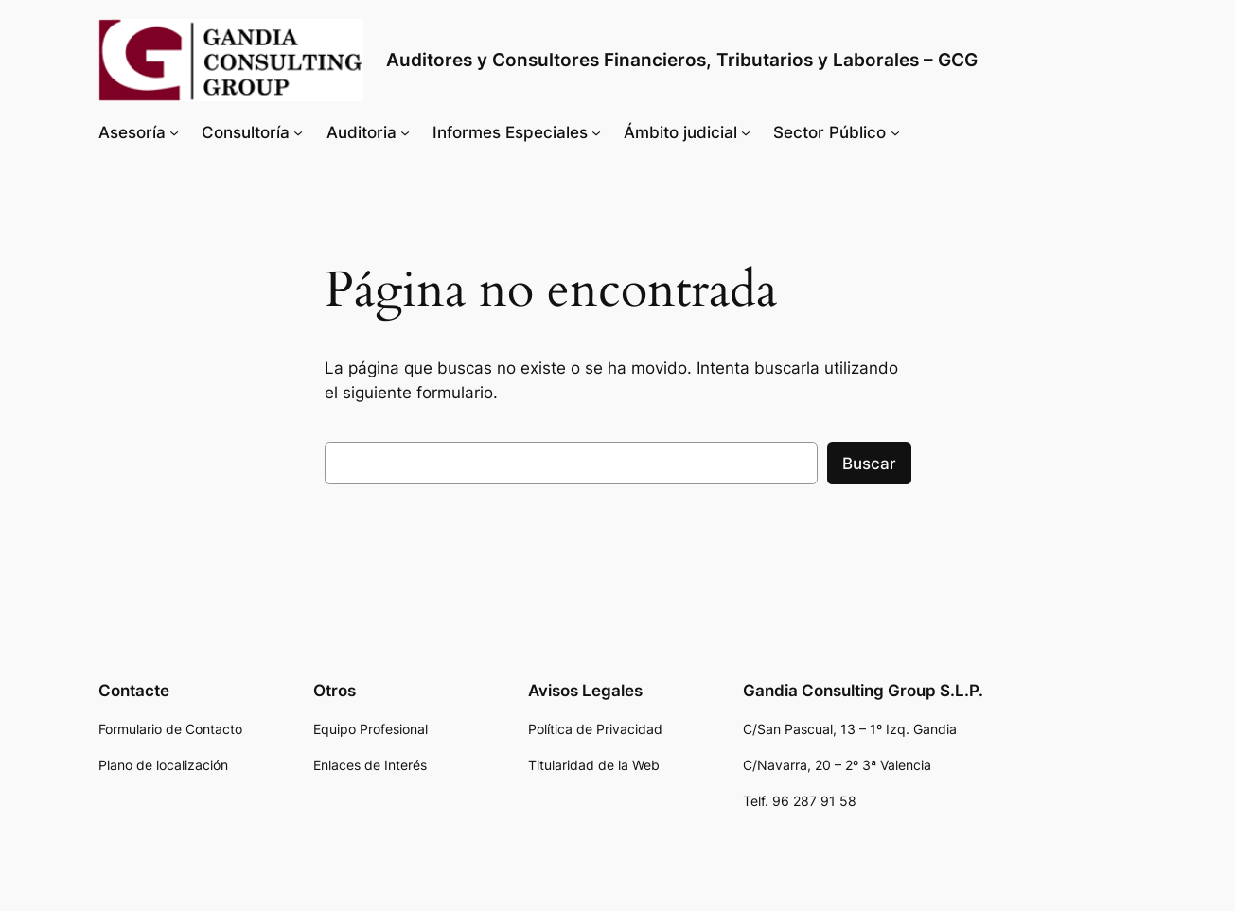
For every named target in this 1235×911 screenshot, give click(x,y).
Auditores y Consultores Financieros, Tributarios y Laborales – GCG (682, 59)
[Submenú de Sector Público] (895, 132)
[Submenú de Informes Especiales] (596, 132)
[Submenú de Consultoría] (298, 132)
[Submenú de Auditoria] (405, 132)
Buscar (869, 463)
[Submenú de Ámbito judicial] (745, 132)
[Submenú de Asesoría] (174, 132)
